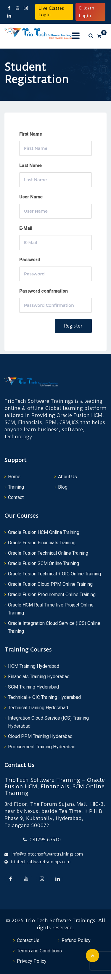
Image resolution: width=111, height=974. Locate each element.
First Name (30, 134)
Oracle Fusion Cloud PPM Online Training (50, 584)
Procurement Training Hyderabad (41, 747)
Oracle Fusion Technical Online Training (48, 553)
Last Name (30, 165)
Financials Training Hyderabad (39, 676)
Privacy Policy (31, 961)
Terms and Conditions (39, 951)
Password (29, 259)
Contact (16, 497)
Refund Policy (76, 940)
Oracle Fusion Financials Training (41, 542)
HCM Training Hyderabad (33, 666)
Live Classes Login (51, 11)
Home (14, 476)
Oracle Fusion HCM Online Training (43, 532)
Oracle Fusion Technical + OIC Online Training (54, 574)
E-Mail (25, 228)
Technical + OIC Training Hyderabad (44, 697)
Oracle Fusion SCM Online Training (43, 563)
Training (16, 487)
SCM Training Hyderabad (33, 687)
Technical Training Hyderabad (38, 707)
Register (73, 326)
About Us (67, 476)
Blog (62, 487)
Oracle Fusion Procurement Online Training (52, 594)
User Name (31, 197)
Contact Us (28, 940)
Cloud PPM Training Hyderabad (40, 736)
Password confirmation (43, 291)
